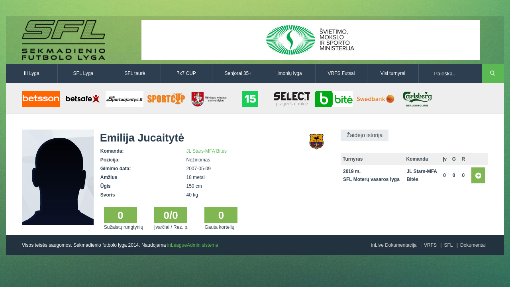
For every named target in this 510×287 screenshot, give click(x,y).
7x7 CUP (186, 73)
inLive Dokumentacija (393, 245)
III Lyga (31, 73)
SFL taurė (134, 73)
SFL (448, 245)
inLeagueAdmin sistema (192, 245)
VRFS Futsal (341, 73)
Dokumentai (473, 245)
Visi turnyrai (393, 73)
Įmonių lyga (289, 73)
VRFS (430, 245)
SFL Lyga (83, 73)
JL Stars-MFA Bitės (206, 151)
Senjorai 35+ (238, 73)
